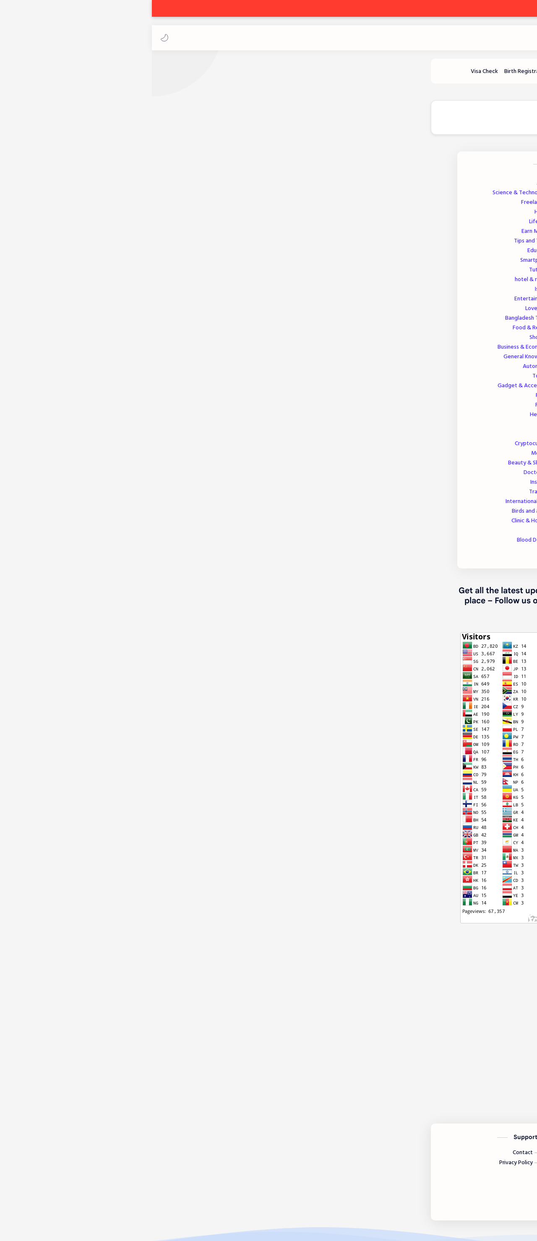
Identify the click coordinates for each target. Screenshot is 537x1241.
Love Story (105, 312)
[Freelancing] (456, 75)
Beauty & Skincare (97, 467)
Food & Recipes (99, 331)
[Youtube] (390, 1196)
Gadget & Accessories (91, 389)
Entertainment (100, 303)
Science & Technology (89, 196)
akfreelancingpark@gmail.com (426, 950)
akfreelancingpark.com (436, 940)
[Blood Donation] (264, 75)
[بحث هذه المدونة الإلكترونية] (362, 37)
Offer (113, 534)
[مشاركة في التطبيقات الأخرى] (302, 1025)
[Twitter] (416, 1196)
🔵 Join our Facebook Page (209, 121)
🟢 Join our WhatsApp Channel (315, 121)
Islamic (110, 293)
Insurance (108, 486)
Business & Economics (91, 351)
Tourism (109, 380)
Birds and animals (99, 515)
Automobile (104, 370)
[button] (14, 37)
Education (106, 254)
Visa (115, 438)
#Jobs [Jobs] (472, 999)
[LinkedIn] (363, 1196)
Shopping (107, 341)
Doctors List (104, 476)
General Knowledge (94, 360)
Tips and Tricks (100, 245)
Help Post (108, 418)
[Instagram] (444, 1196)
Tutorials (107, 274)
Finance (110, 409)
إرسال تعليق (321, 1077)
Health (110, 216)
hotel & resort (100, 283)
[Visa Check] (48, 75)
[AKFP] (455, 275)
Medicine (108, 457)
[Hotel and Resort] (181, 75)
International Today (95, 505)
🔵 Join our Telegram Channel (430, 121)
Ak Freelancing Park (483, 38)
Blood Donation (101, 544)
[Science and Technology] (362, 75)
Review (110, 399)
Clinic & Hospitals (98, 524)
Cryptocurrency (100, 447)
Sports (112, 553)
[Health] (224, 75)
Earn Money (103, 235)
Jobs (111, 187)
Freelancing (103, 206)
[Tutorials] (136, 75)
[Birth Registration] (90, 75)
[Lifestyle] (308, 75)
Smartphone (103, 264)
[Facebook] (475, 1196)
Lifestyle (107, 225)
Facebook (455, 961)
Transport (107, 496)
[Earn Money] (420, 75)
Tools (113, 428)
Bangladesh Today (95, 322)
